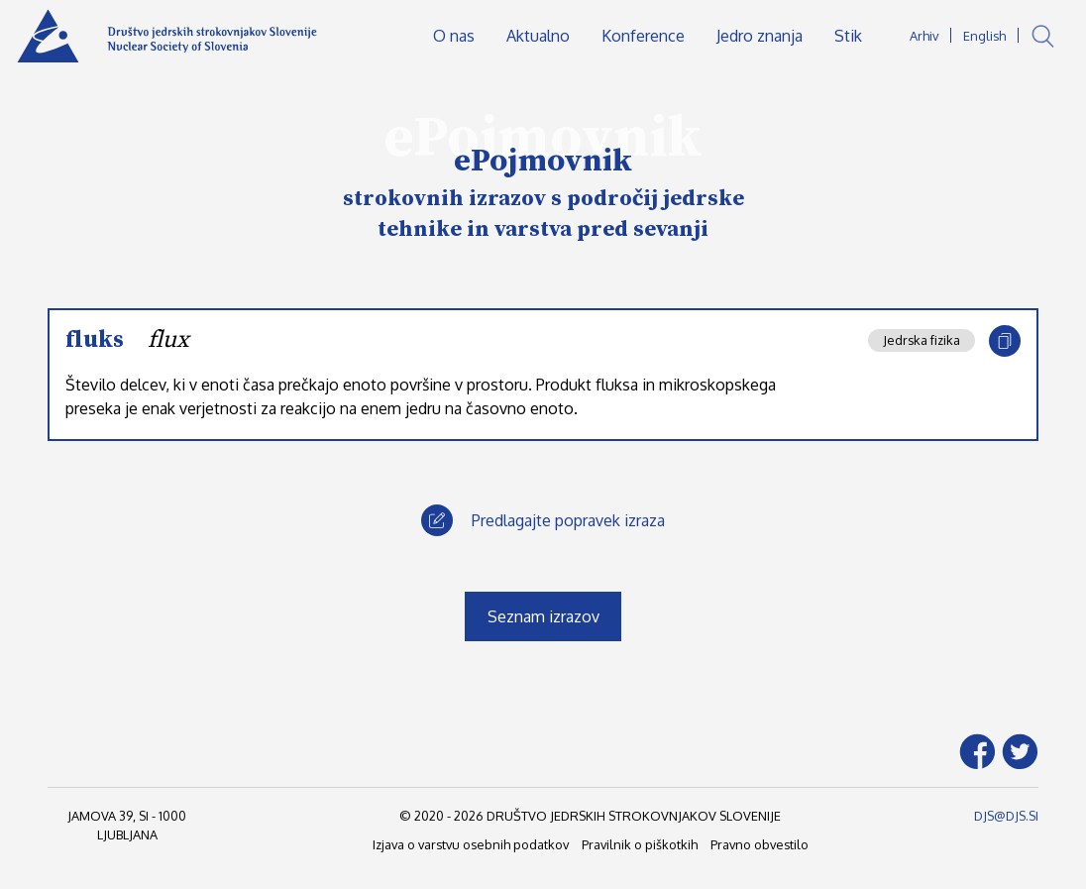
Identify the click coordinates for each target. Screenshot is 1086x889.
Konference (643, 36)
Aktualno (538, 36)
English (984, 36)
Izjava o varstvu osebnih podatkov (471, 844)
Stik (848, 36)
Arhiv (924, 36)
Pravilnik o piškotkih (640, 844)
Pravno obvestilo (759, 844)
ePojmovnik (543, 161)
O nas (454, 36)
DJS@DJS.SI (1006, 816)
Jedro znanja (759, 36)
